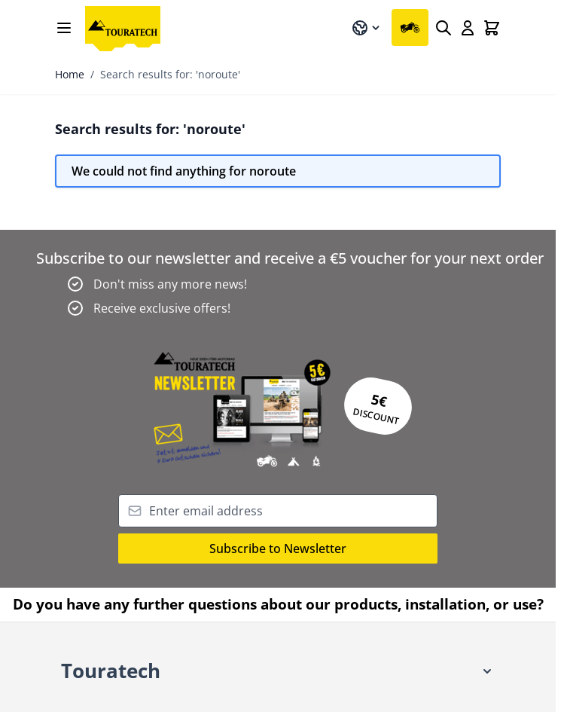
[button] (278, 671)
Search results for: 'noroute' (170, 74)
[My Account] (468, 28)
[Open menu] (64, 28)
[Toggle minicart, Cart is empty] (492, 28)
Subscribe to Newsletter (277, 548)
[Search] (443, 28)
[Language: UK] (367, 28)
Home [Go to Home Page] (69, 74)
